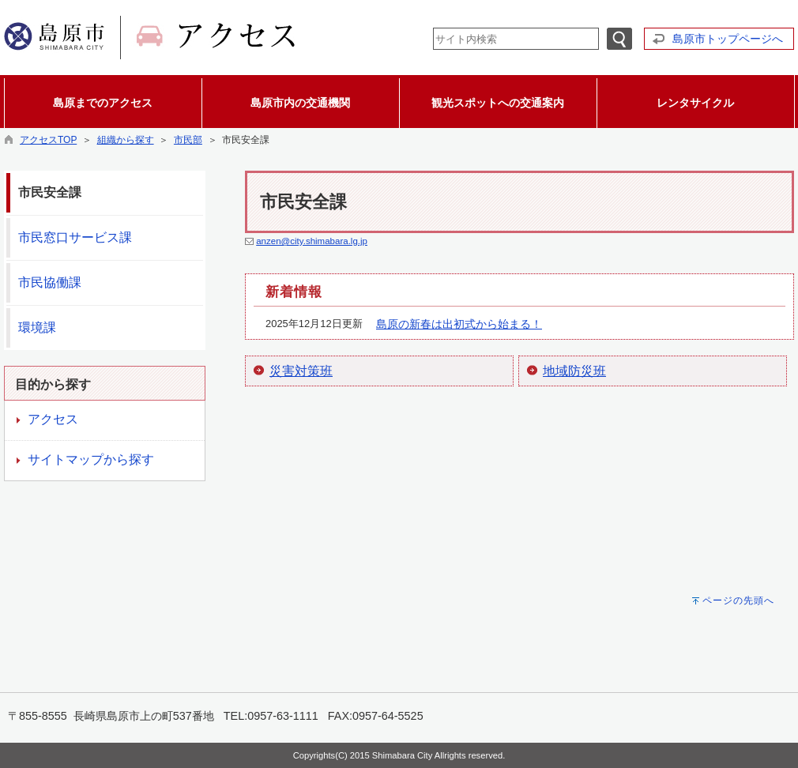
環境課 (37, 327)
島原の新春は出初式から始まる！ (459, 324)
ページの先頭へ (738, 600)
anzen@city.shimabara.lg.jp (311, 241)
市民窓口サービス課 (75, 237)
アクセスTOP (48, 139)
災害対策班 (301, 371)
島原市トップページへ (727, 38)
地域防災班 (574, 371)
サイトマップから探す (91, 459)
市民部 (188, 139)
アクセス (53, 419)
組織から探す (125, 139)
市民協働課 (49, 282)
